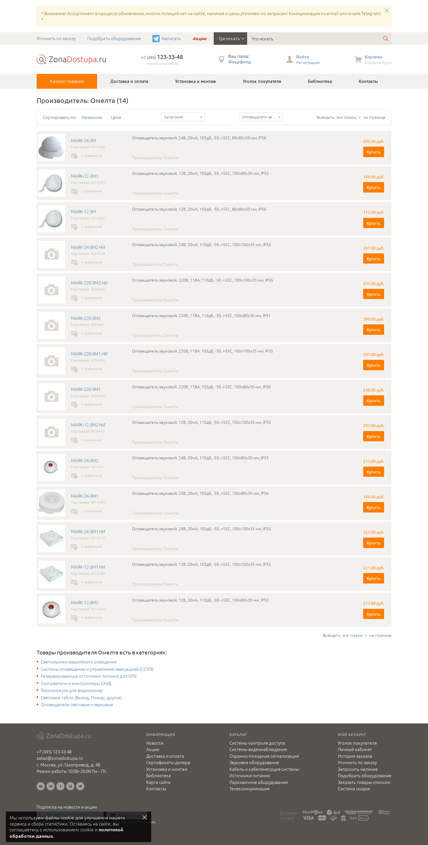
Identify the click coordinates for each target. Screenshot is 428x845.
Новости (154, 743)
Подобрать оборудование (114, 38)
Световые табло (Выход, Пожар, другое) (81, 697)
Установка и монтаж (195, 81)
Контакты (368, 81)
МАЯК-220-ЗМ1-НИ (89, 354)
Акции (199, 38)
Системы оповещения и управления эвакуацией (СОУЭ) (97, 669)
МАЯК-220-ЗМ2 (86, 318)
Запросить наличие (358, 769)
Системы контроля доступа (257, 743)
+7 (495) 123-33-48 (54, 751)
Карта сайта (158, 782)
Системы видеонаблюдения (258, 749)
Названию (92, 117)
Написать (171, 38)
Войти (302, 56)
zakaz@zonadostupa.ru (60, 758)
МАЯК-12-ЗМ (83, 211)
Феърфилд (239, 61)
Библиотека (320, 81)
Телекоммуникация (249, 788)
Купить (374, 151)
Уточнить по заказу (56, 38)
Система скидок (354, 788)
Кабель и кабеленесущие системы (264, 769)
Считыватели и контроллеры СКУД (76, 683)
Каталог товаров (67, 81)
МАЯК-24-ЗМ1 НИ (88, 531)
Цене (116, 117)
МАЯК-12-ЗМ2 (84, 602)
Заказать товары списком (364, 782)
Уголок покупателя (262, 81)
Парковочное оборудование (258, 782)
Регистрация (308, 62)
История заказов (355, 756)
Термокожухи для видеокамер (72, 690)
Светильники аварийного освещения (79, 662)
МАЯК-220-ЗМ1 (86, 389)
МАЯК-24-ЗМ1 (84, 496)
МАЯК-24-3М (83, 140)
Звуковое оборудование (254, 762)
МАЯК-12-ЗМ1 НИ (88, 567)
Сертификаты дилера (168, 762)
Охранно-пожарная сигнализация (264, 756)
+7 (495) (162, 57)
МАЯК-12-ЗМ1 (84, 176)
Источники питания (249, 775)
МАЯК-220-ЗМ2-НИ (89, 283)
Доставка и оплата (129, 81)
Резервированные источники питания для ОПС (89, 676)
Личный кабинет (355, 749)
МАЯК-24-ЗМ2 (84, 460)
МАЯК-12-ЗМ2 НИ (88, 425)
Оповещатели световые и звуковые (77, 704)
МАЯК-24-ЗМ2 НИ (88, 247)
